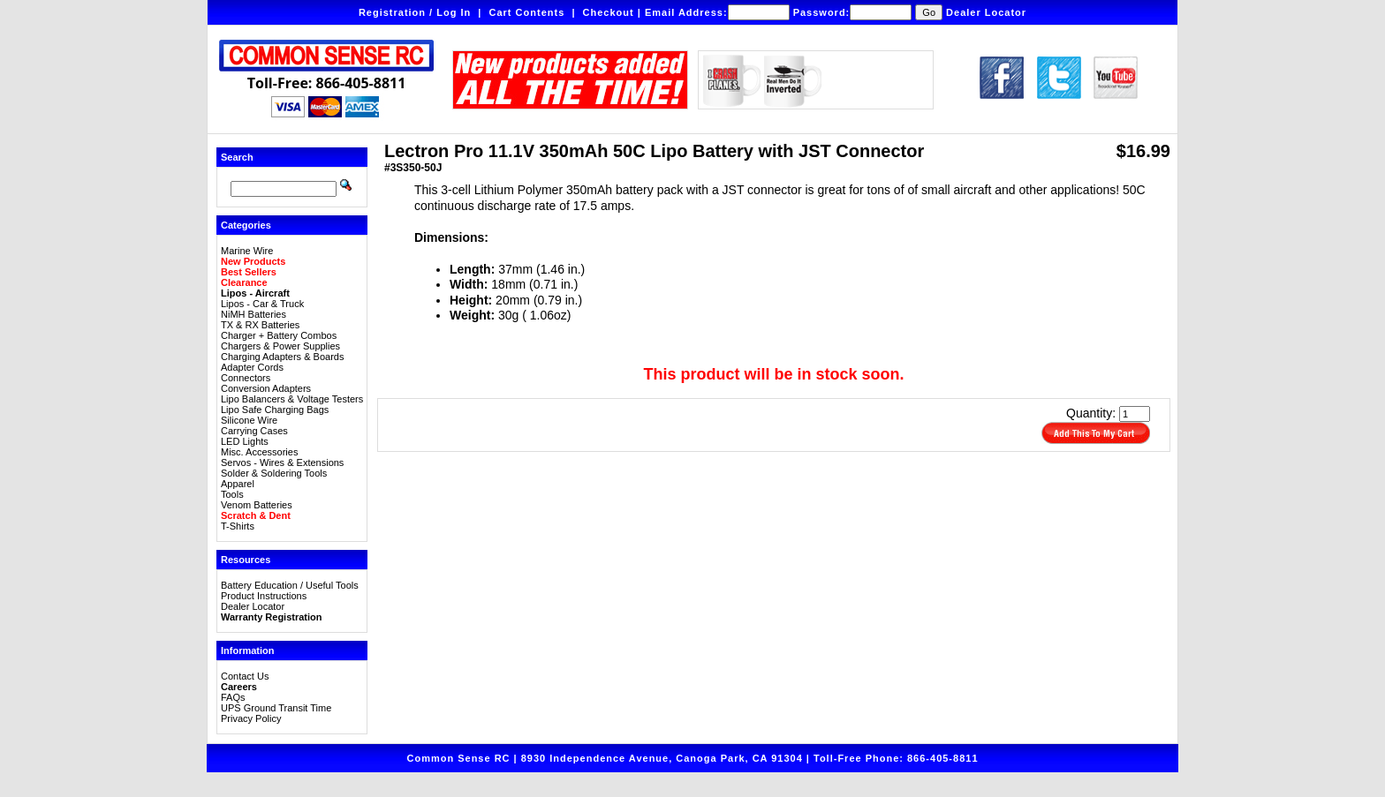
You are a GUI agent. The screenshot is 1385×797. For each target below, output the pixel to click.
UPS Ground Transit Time (276, 708)
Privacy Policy (251, 718)
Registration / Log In (415, 12)
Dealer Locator (986, 12)
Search (237, 157)
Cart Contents (527, 12)
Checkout (608, 12)
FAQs (233, 697)
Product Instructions (264, 595)
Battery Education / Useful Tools (290, 585)
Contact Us (245, 676)
